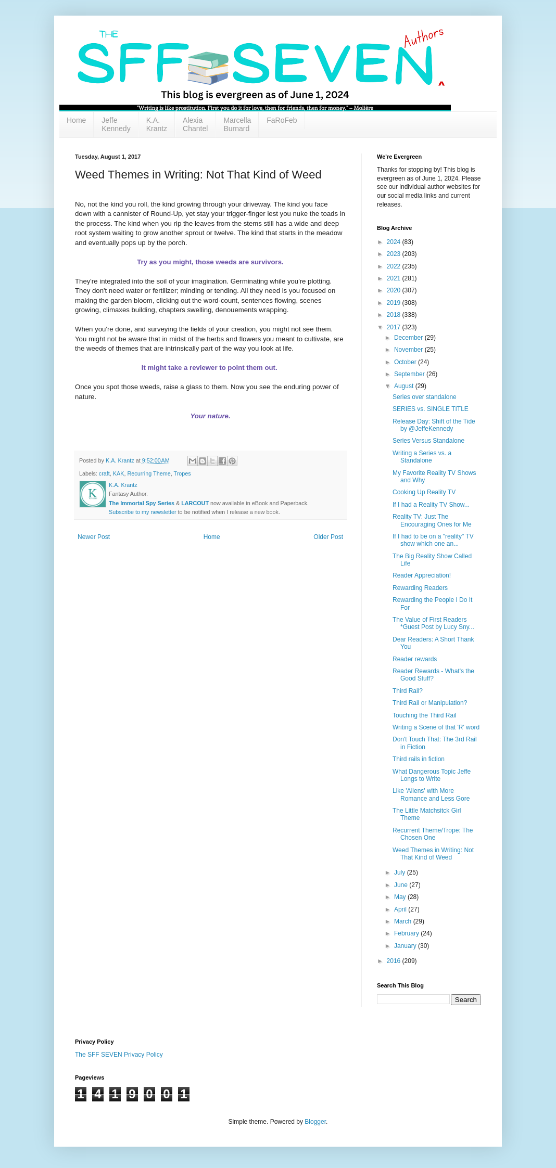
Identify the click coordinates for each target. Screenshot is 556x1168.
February (407, 933)
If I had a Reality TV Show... (431, 504)
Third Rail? (408, 691)
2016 (394, 961)
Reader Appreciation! (422, 575)
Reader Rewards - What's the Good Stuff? (433, 675)
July (400, 872)
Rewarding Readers (420, 588)
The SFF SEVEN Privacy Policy (119, 1054)
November (409, 349)
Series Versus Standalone (428, 440)
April (401, 909)
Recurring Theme (148, 473)
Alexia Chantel (195, 124)
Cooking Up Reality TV (424, 492)
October (406, 362)
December (409, 337)
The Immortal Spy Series (141, 503)
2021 (394, 278)
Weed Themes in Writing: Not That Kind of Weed (433, 853)
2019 (394, 302)
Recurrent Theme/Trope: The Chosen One (433, 834)
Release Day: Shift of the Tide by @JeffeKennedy (434, 425)
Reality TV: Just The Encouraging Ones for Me (432, 520)
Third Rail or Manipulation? (430, 703)
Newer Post (94, 537)
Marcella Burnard (237, 124)
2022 (394, 266)
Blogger (315, 1121)
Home (76, 120)
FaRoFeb (282, 120)
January (406, 945)
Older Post (328, 537)
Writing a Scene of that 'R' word (436, 727)
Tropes (182, 473)
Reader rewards (415, 659)
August (404, 386)
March (403, 921)
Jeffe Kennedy (116, 124)
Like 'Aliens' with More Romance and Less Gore (431, 794)
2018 (394, 314)
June (401, 885)
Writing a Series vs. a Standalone (422, 457)
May (401, 897)
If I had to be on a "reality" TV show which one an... (433, 540)
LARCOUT (195, 503)
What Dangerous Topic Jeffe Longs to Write (432, 775)
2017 (394, 327)
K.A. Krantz (156, 124)
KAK (118, 473)
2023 (394, 254)
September (410, 374)
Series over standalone (425, 397)
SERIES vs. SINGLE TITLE (431, 409)
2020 (394, 290)
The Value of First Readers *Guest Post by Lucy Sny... (433, 623)
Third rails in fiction (419, 759)
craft (104, 473)
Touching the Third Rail (425, 715)
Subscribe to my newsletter (142, 512)
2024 (394, 242)
